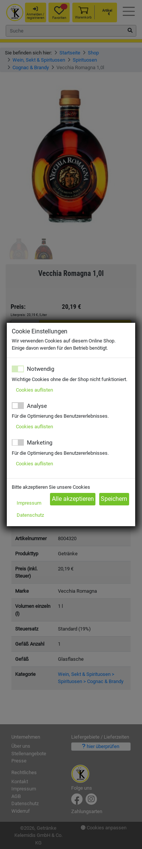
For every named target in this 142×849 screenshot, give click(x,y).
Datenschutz (30, 515)
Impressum (29, 503)
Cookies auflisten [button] (34, 390)
